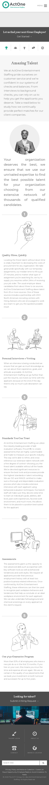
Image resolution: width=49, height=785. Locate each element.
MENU (42, 5)
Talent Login (14, 735)
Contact (14, 750)
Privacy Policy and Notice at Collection (19, 769)
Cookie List (40, 769)
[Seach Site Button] (43, 762)
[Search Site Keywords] (20, 762)
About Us (35, 735)
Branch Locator (35, 750)
